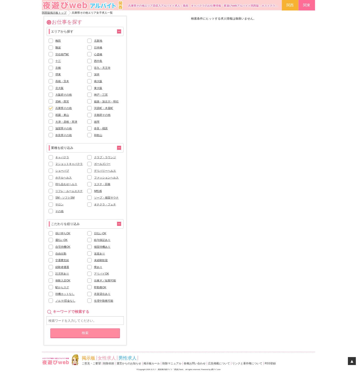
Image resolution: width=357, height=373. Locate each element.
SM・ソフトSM (64, 197)
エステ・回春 (102, 184)
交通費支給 (62, 260)
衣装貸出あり (102, 294)
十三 (58, 61)
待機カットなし (64, 294)
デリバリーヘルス (105, 170)
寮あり (98, 267)
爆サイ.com (215, 369)
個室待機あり (102, 246)
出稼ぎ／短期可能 (105, 280)
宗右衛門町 (62, 54)
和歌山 (98, 135)
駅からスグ (62, 287)
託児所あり (62, 273)
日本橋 (98, 47)
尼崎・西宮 (62, 101)
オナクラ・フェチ (105, 204)
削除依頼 (108, 363)
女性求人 (107, 357)
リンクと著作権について (247, 363)
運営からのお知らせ (129, 363)
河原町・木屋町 (103, 108)
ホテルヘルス (63, 177)
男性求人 (127, 357)
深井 (96, 74)
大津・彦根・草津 (66, 121)
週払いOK (61, 240)
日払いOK (100, 233)
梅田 (58, 40)
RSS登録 (270, 363)
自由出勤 (60, 253)
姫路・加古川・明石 (106, 101)
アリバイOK (101, 273)
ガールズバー (102, 164)
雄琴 (96, 121)
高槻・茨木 (62, 81)
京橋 (58, 67)
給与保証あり (102, 240)
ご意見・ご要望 (91, 363)
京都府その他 (102, 115)
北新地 (98, 40)
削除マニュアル (171, 363)
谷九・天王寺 (102, 67)
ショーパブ (62, 170)
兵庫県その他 (63, 108)
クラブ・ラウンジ (105, 157)
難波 (58, 47)
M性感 (98, 191)
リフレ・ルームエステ (69, 191)
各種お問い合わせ (195, 363)
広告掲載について (219, 363)
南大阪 (98, 81)
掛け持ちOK (62, 233)
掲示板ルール (151, 363)
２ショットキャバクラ (69, 164)
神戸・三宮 (101, 94)
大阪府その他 (63, 94)
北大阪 (59, 88)
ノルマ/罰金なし (65, 300)
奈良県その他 (63, 135)
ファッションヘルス (106, 177)
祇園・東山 (62, 115)
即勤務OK (100, 287)
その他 (59, 211)
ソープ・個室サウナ (106, 197)
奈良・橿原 (101, 128)
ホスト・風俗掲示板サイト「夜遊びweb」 (168, 369)
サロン (59, 204)
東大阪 (98, 88)
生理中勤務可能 (103, 300)
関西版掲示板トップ (54, 12)
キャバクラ (62, 157)
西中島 (98, 61)
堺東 (58, 74)
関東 (306, 5)
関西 (290, 5)
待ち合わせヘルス (66, 184)
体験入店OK (62, 280)
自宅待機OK (62, 246)
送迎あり (99, 253)
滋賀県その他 (63, 128)
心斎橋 (98, 54)
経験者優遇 (62, 267)
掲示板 (88, 357)
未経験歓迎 (101, 260)
